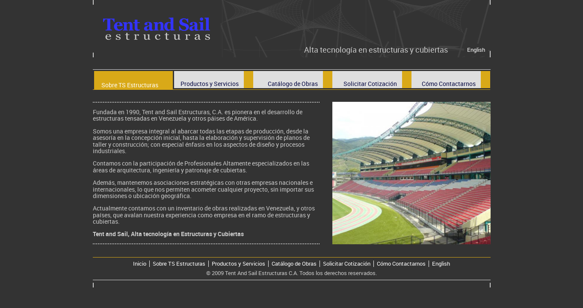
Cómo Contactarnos (401, 264)
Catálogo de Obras (294, 264)
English (476, 49)
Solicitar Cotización (346, 264)
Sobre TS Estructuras (179, 264)
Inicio (139, 264)
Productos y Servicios (238, 264)
